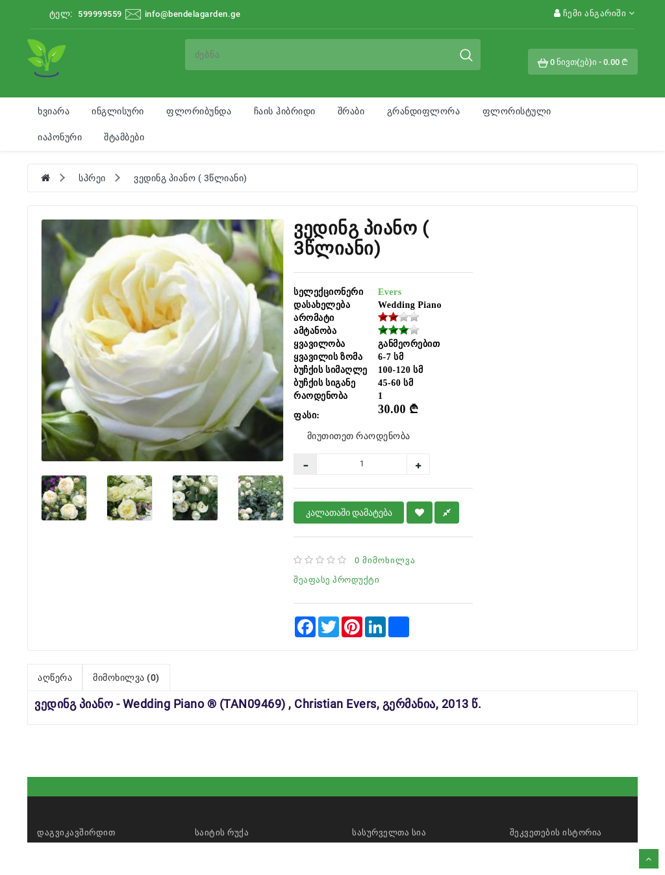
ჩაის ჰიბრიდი (285, 111)
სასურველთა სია (389, 832)
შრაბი (351, 111)
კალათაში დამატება (349, 512)
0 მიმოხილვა (385, 560)
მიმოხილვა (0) (126, 677)
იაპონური (60, 137)
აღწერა (55, 677)
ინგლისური (118, 111)
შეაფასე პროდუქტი (336, 580)
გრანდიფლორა (423, 111)
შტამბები (124, 137)
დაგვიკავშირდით (76, 832)
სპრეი (92, 178)
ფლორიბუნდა (198, 111)
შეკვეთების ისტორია (556, 832)
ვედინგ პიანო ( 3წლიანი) (190, 178)
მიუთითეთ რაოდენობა (358, 436)
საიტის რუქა (222, 832)
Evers (390, 292)
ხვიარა (53, 111)
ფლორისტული (517, 111)
